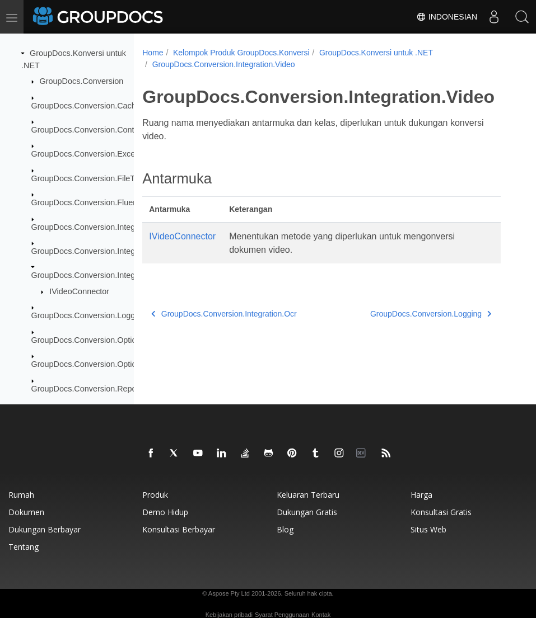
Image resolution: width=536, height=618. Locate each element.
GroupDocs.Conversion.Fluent (85, 202)
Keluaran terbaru (308, 494)
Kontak (320, 614)
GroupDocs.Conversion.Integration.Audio (104, 226)
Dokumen (26, 512)
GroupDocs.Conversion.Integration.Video (104, 275)
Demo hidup (165, 512)
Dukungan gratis (307, 512)
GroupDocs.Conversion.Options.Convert (103, 340)
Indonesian (446, 17)
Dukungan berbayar (44, 529)
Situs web (428, 529)
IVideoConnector (79, 291)
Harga (421, 494)
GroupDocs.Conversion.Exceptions (94, 153)
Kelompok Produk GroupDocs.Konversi (241, 52)
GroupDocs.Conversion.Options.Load (98, 364)
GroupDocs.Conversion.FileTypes (91, 178)
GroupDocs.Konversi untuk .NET (376, 52)
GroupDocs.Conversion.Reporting (91, 388)
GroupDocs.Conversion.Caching (89, 105)
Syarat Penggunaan (282, 614)
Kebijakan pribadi (229, 614)
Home (152, 52)
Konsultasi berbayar (178, 529)
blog (285, 529)
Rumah (21, 494)
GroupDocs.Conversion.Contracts (91, 129)
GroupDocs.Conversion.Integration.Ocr (101, 251)
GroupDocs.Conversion (82, 81)
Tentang (23, 546)
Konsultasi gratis (441, 512)
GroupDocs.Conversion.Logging (88, 315)
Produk (155, 494)
